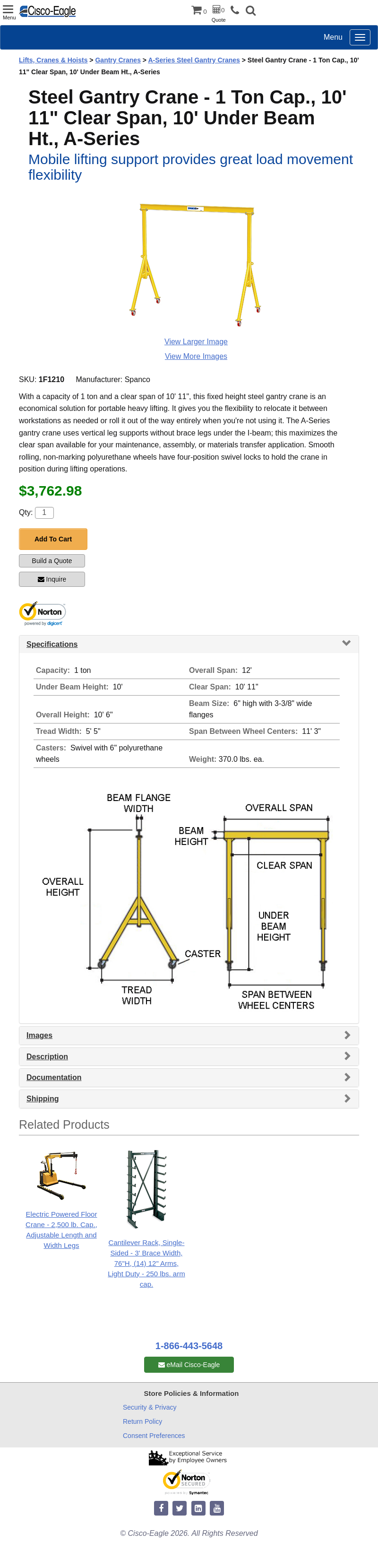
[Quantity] (44, 513)
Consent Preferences (154, 1435)
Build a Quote (52, 561)
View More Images (196, 356)
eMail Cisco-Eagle (189, 1364)
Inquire (52, 579)
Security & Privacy (150, 1407)
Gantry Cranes (117, 60)
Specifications (51, 644)
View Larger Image (196, 342)
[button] (251, 12)
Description (47, 1057)
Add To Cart (53, 539)
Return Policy (142, 1421)
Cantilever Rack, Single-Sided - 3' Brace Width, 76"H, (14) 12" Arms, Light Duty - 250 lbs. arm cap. (146, 1263)
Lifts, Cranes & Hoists (53, 60)
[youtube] (217, 1509)
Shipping (42, 1099)
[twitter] (179, 1509)
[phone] (237, 11)
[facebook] (161, 1509)
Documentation (53, 1077)
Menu (333, 37)
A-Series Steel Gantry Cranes (194, 60)
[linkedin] (198, 1509)
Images (39, 1035)
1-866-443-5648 (189, 1346)
